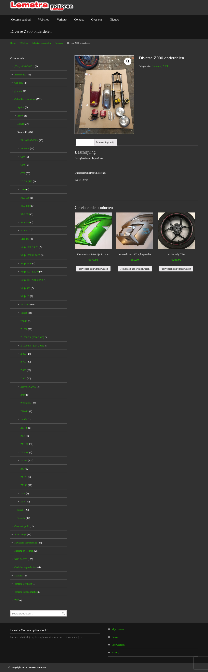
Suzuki (23, 510)
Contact (115, 637)
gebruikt (20, 91)
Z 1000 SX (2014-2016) (34, 346)
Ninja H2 (27, 296)
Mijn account (118, 629)
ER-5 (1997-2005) (32, 140)
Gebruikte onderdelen (41, 43)
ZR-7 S (26, 428)
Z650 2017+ (28, 403)
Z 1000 (26, 329)
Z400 (25, 395)
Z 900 (165, 66)
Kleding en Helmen (26, 551)
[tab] (85, 142)
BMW (22, 116)
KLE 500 (27, 198)
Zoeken (63, 613)
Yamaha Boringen (24, 584)
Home (13, 43)
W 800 (25, 321)
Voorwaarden (118, 644)
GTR (25, 173)
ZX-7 (25, 469)
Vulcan (26, 313)
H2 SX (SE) (28, 181)
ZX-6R (27, 461)
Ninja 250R (28, 263)
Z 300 (26, 354)
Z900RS (26, 411)
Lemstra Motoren (42, 6)
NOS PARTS (23, 559)
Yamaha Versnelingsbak (27, 592)
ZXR (25, 493)
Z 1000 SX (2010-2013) (34, 337)
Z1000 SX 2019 (30, 387)
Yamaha (23, 518)
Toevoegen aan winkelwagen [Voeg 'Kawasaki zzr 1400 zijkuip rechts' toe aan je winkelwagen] (93, 268)
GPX (25, 157)
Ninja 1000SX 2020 (32, 255)
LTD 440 (27, 239)
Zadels (25, 419)
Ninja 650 (27, 288)
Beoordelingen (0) (105, 142)
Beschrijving (85, 142)
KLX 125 (27, 214)
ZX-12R (26, 452)
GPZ (25, 165)
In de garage (22, 535)
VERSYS (28, 305)
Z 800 (26, 370)
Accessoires (22, 75)
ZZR (25, 502)
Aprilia (22, 107)
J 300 (25, 189)
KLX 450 (27, 222)
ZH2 (18, 600)
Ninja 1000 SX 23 (31, 247)
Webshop (24, 43)
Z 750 (26, 362)
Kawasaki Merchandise (28, 543)
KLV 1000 (27, 206)
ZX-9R (26, 485)
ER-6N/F (27, 148)
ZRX (25, 436)
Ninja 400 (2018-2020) (34, 280)
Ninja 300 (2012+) (32, 272)
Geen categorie (24, 526)
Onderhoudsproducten (27, 567)
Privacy (115, 652)
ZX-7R (26, 477)
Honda (23, 124)
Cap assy (20, 83)
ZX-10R (27, 444)
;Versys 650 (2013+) (26, 66)
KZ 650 (26, 231)
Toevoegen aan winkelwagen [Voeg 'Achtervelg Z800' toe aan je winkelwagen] (176, 268)
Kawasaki (59, 43)
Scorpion (20, 576)
